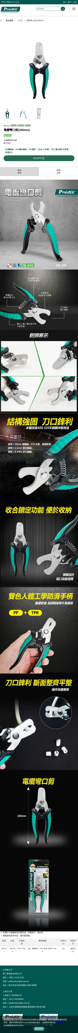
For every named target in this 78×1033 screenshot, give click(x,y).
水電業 (33, 149)
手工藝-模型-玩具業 (60, 149)
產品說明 (19, 171)
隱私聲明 (59, 1022)
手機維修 (9, 149)
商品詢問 (38, 158)
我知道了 (39, 1029)
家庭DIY (9, 152)
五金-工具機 (44, 149)
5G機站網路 (22, 149)
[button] (75, 64)
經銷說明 (58, 171)
